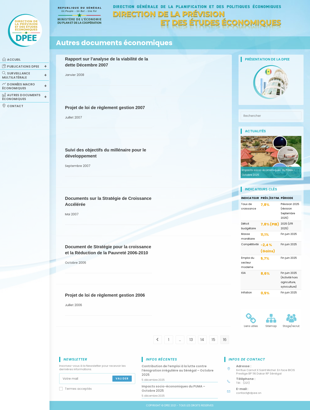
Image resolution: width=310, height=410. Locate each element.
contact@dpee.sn (248, 393)
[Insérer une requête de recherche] (271, 115)
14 (202, 339)
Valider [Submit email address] (122, 378)
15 (213, 339)
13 (191, 339)
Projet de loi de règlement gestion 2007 (105, 107)
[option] (271, 157)
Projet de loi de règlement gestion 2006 (105, 295)
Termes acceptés (75, 389)
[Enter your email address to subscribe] (97, 378)
